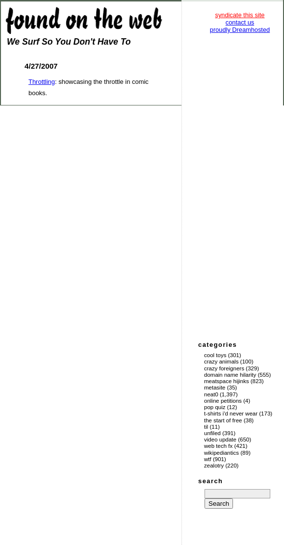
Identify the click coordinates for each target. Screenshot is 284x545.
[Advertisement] (239, 186)
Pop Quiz (215, 407)
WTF (207, 459)
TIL (206, 427)
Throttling (41, 81)
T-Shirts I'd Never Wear (231, 413)
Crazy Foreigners (224, 368)
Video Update (220, 439)
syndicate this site (239, 15)
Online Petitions (223, 401)
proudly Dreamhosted (240, 29)
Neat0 (211, 394)
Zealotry (214, 465)
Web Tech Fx (218, 446)
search (210, 481)
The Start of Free (223, 420)
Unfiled (212, 433)
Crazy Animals (221, 361)
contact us (240, 22)
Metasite (215, 387)
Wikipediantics (221, 453)
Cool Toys (215, 355)
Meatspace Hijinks (226, 381)
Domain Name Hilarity (230, 375)
